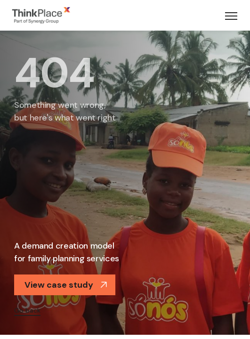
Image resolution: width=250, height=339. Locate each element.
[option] (125, 181)
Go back (27, 310)
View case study (65, 285)
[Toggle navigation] (231, 15)
